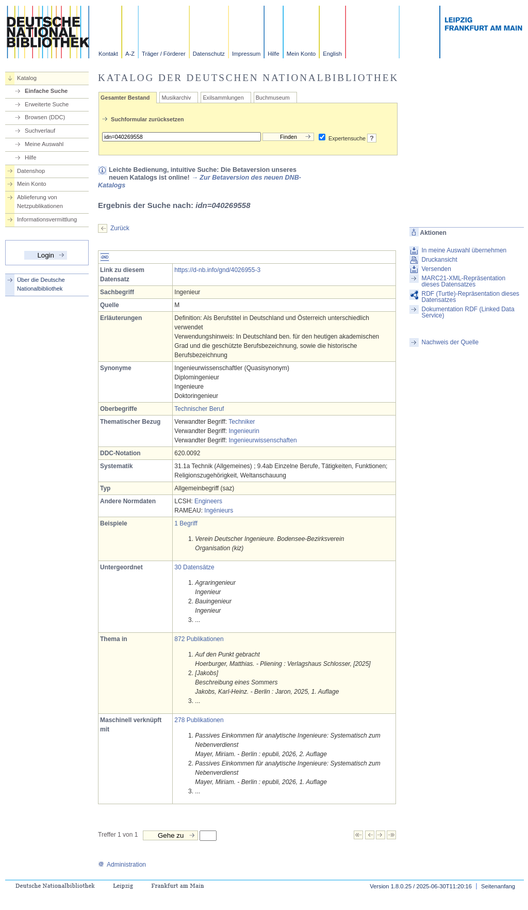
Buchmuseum (273, 97)
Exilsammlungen (223, 97)
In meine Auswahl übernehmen (463, 250)
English (332, 54)
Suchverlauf (40, 130)
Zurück (119, 228)
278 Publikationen (198, 720)
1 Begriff (185, 523)
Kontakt (108, 54)
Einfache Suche (46, 91)
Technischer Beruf (199, 408)
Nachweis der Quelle (449, 342)
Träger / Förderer (164, 54)
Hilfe (273, 54)
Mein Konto (301, 54)
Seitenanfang (498, 886)
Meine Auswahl (44, 144)
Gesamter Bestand (125, 97)
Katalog (27, 78)
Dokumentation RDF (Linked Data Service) (467, 312)
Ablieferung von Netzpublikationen (40, 201)
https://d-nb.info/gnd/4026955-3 (217, 270)
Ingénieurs (218, 510)
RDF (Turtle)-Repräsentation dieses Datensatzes (470, 297)
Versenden (436, 269)
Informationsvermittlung (47, 219)
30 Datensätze (194, 567)
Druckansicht (439, 259)
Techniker (241, 421)
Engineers (208, 501)
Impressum (246, 54)
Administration (122, 864)
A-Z (130, 54)
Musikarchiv (176, 97)
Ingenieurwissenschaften (262, 440)
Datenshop (31, 171)
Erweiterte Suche (47, 104)
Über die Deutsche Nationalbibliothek (41, 284)
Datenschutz (209, 54)
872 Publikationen (198, 639)
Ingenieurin (243, 431)
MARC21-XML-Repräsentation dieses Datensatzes (463, 281)
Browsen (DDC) (45, 117)
